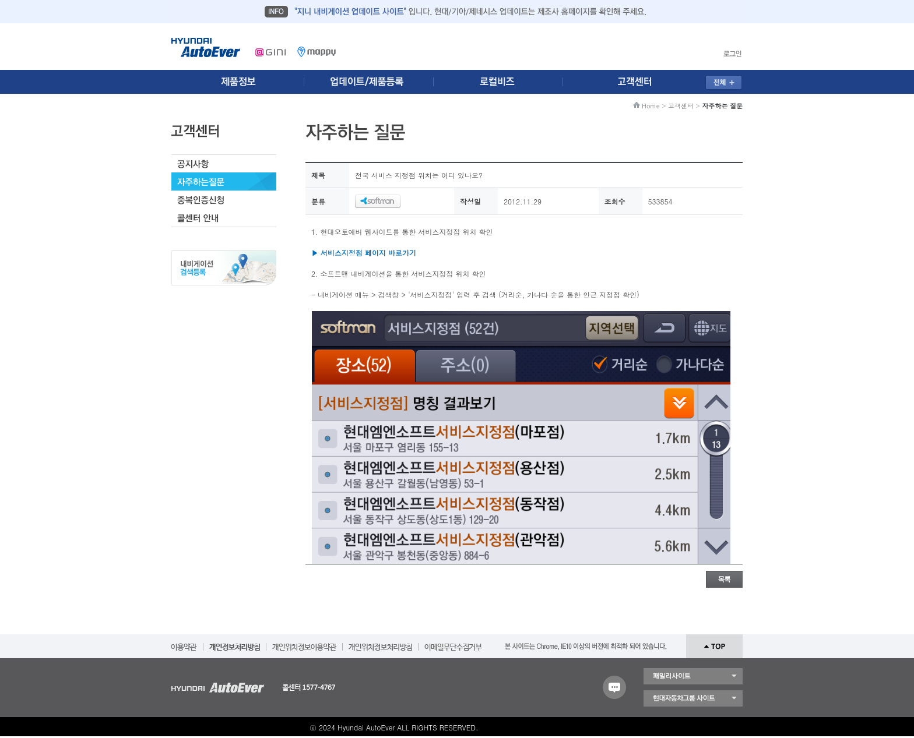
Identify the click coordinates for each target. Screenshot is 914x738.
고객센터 (681, 105)
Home (651, 105)
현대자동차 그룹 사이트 (693, 698)
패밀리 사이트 (693, 676)
